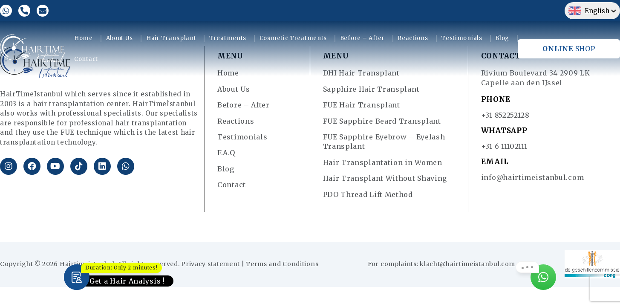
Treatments (227, 38)
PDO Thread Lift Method (368, 194)
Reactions (413, 38)
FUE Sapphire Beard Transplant (382, 121)
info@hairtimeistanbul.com (532, 177)
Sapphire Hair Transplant (371, 89)
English (588, 10)
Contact (86, 59)
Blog (502, 38)
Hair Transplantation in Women (382, 162)
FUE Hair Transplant (361, 105)
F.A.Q (226, 152)
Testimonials (461, 38)
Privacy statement (210, 264)
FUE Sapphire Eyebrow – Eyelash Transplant (384, 142)
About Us (119, 38)
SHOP (568, 48)
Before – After (362, 38)
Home (83, 38)
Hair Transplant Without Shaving (385, 178)
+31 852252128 (505, 115)
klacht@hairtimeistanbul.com (467, 264)
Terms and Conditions (282, 264)
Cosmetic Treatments (293, 38)
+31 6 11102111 (504, 146)
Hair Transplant (171, 38)
